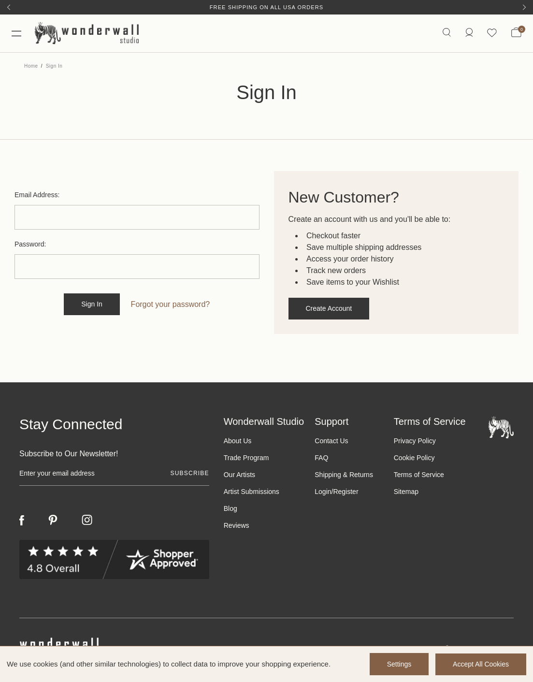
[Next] (524, 7)
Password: (30, 245)
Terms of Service (419, 475)
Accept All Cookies (481, 664)
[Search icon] (446, 33)
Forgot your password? (170, 305)
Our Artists (239, 475)
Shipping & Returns (344, 475)
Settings (398, 664)
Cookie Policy (414, 459)
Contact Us (331, 442)
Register (345, 492)
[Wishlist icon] (492, 33)
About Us (238, 442)
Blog (230, 509)
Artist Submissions (251, 492)
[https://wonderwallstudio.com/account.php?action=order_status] (469, 33)
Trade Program (246, 459)
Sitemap (406, 492)
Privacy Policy (415, 442)
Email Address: (36, 196)
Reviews (236, 526)
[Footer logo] (501, 427)
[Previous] (8, 7)
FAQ (321, 459)
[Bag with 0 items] (516, 34)
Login (323, 492)
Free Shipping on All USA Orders (266, 7)
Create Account (329, 309)
